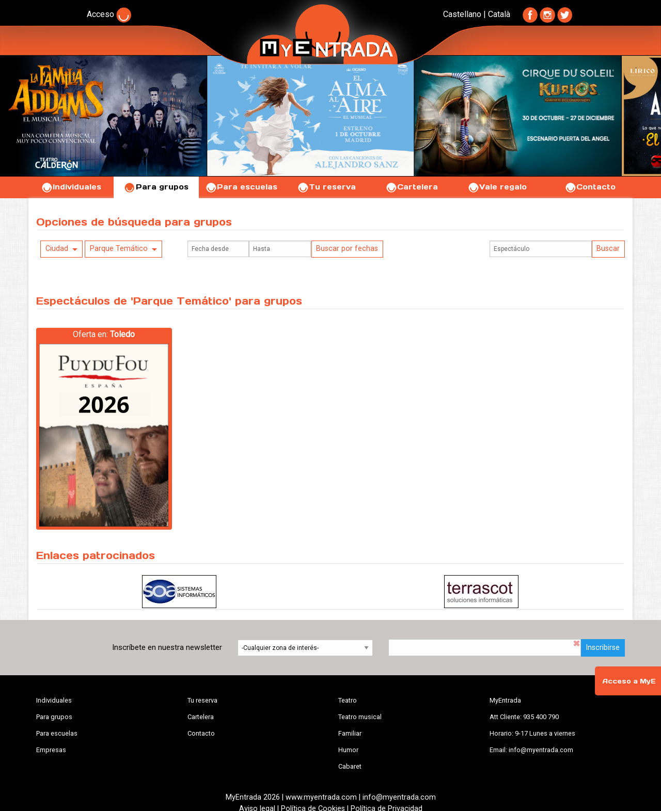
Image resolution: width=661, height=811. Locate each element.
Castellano (462, 14)
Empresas (51, 750)
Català (499, 14)
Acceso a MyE (629, 681)
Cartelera (411, 187)
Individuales (71, 187)
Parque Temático (119, 248)
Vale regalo (497, 187)
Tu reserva (326, 187)
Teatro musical (360, 717)
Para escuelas (241, 187)
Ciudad (56, 248)
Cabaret (349, 766)
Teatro (347, 700)
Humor (348, 750)
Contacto (590, 187)
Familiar (349, 733)
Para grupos (156, 187)
